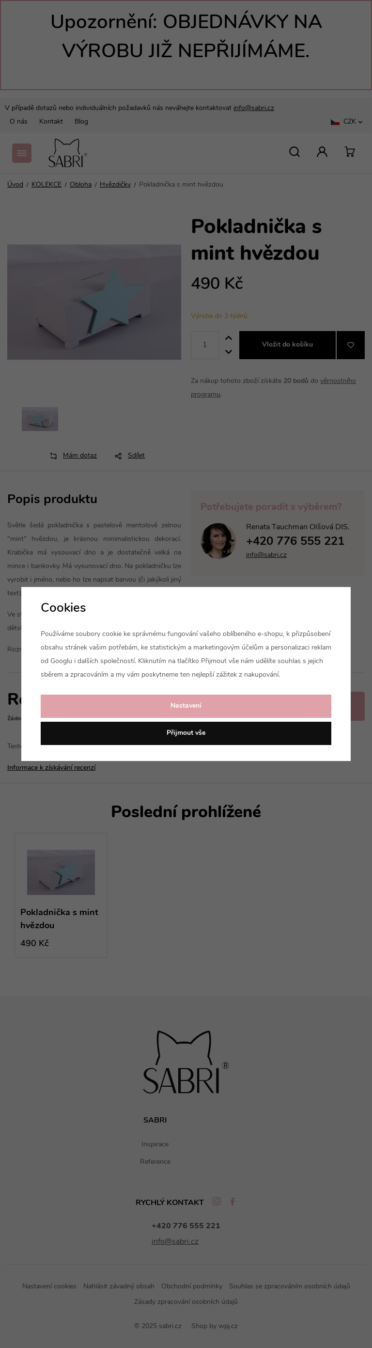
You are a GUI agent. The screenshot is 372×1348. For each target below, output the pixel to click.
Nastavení (186, 706)
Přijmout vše (186, 733)
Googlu (61, 661)
